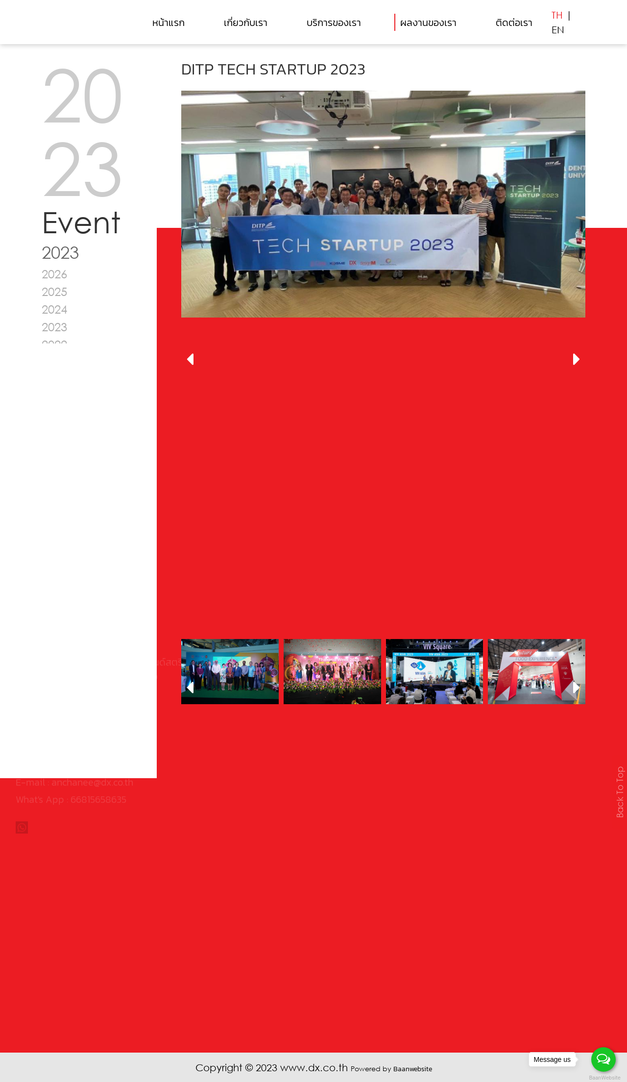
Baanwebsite (412, 1069)
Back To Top (619, 792)
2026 (54, 274)
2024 (54, 309)
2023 (54, 327)
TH (557, 15)
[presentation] (189, 359)
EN (558, 29)
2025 (54, 291)
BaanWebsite (604, 1078)
